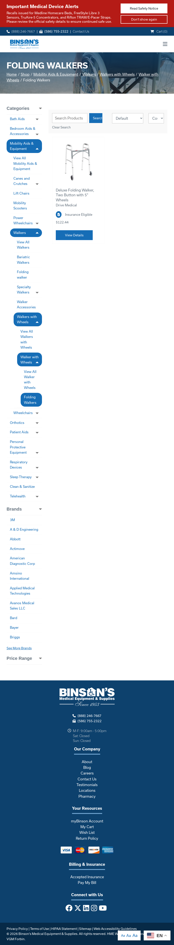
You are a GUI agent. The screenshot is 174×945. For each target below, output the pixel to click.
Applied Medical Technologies (22, 590)
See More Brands (19, 648)
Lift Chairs (21, 193)
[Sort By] (127, 118)
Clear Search (61, 127)
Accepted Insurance (87, 877)
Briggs (15, 637)
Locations (87, 790)
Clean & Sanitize (22, 486)
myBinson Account (87, 821)
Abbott (15, 539)
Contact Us (81, 31)
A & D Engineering (24, 529)
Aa (123, 935)
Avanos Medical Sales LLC (22, 605)
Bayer (14, 627)
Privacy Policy (17, 929)
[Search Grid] (69, 118)
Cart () (158, 31)
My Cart (87, 827)
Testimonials (87, 785)
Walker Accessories (26, 304)
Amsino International (19, 575)
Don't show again (144, 19)
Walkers (89, 74)
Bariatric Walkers (23, 259)
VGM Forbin (16, 939)
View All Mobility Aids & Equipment (25, 163)
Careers (87, 773)
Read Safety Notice (144, 8)
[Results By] (156, 118)
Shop (25, 74)
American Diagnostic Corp (22, 560)
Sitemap (85, 929)
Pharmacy (87, 796)
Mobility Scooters (20, 205)
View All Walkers (23, 244)
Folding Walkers (30, 399)
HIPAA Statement (64, 929)
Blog (87, 767)
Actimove (17, 549)
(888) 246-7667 (21, 31)
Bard (13, 618)
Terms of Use (39, 929)
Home (12, 74)
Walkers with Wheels (117, 74)
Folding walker (23, 274)
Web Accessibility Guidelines (115, 929)
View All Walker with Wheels (30, 380)
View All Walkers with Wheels (26, 339)
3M (12, 520)
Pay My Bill (87, 882)
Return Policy (87, 838)
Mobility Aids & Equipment (55, 74)
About (87, 762)
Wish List (87, 832)
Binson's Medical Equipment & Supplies (47, 934)
